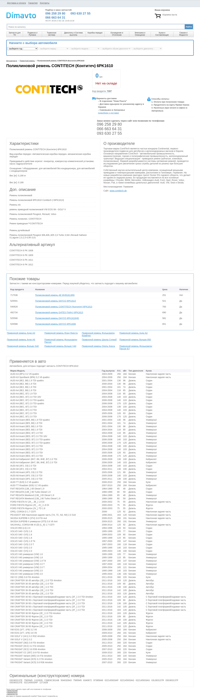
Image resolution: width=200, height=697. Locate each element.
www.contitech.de (118, 190)
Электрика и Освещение (140, 34)
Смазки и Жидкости (183, 34)
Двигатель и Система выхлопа (73, 34)
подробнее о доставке (108, 113)
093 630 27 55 (109, 133)
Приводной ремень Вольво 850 (135, 339)
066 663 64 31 (109, 129)
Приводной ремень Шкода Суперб (99, 339)
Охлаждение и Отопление (116, 34)
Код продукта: (102, 91)
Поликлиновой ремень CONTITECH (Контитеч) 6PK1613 (63, 306)
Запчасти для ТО (14, 34)
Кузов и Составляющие (162, 34)
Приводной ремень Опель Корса (98, 346)
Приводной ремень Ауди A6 (21, 339)
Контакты (44, 3)
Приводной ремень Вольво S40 (23, 346)
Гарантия (33, 3)
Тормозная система (51, 34)
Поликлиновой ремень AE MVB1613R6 (55, 295)
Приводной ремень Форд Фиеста (61, 333)
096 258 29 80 (109, 124)
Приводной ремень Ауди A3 (21, 333)
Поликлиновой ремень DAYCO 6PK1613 (55, 301)
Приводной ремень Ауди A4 (133, 333)
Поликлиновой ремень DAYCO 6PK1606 (55, 324)
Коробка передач (95, 33)
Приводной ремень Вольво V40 (60, 346)
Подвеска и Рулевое (32, 34)
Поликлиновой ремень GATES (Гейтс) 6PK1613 (59, 312)
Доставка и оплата (16, 3)
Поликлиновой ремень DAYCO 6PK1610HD (57, 318)
